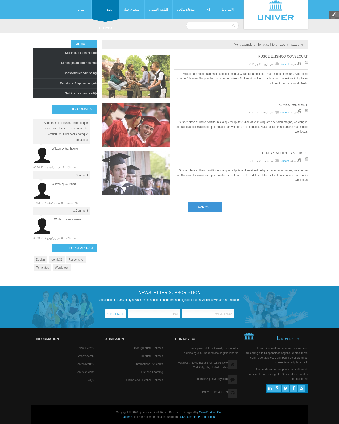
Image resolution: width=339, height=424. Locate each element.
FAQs (90, 380)
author (70, 184)
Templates (42, 267)
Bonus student (85, 372)
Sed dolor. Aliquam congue (78, 83)
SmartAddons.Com (211, 412)
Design (40, 259)
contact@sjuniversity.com (212, 379)
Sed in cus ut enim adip (81, 52)
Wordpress (62, 267)
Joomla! (128, 417)
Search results (85, 364)
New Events (86, 348)
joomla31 (57, 259)
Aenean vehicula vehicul (285, 153)
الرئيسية (295, 44)
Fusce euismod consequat (283, 56)
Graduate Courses (151, 356)
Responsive (75, 259)
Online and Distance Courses (144, 380)
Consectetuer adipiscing (80, 73)
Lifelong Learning (152, 372)
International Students (149, 364)
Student (284, 64)
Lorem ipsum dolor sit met (79, 63)
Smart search (85, 356)
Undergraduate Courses (148, 348)
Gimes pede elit (293, 105)
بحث (282, 44)
